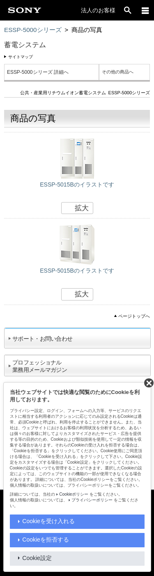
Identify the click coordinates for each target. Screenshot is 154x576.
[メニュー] (145, 10)
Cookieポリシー (73, 494)
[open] (128, 10)
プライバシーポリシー (92, 500)
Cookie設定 (37, 558)
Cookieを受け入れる (48, 521)
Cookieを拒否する (45, 539)
